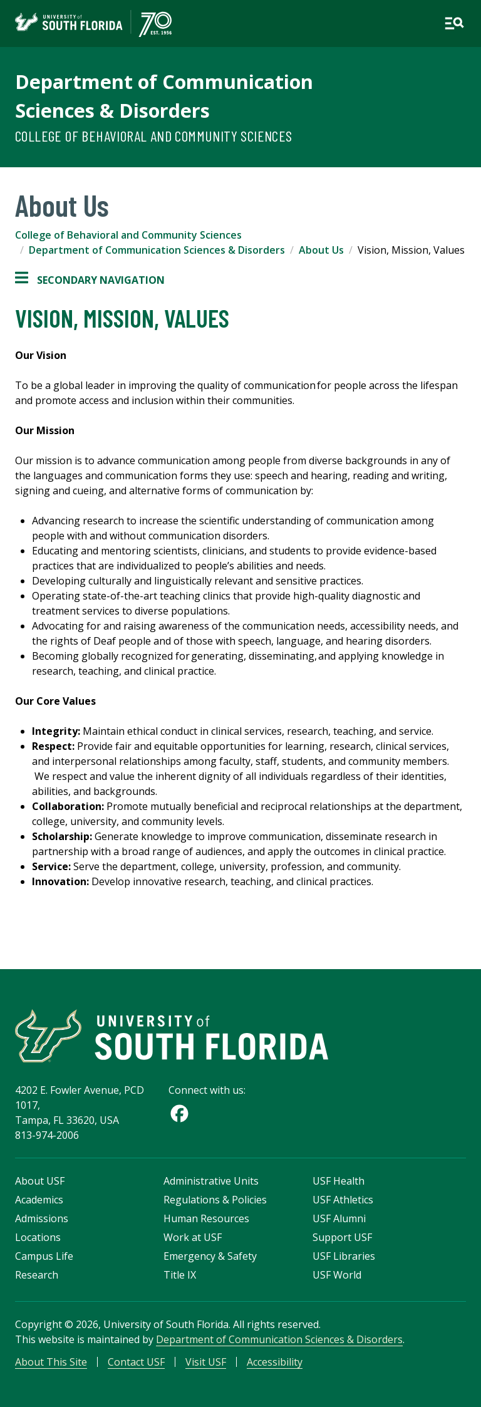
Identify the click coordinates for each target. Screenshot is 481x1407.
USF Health (339, 1181)
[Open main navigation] (454, 23)
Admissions (41, 1218)
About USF (40, 1181)
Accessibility (275, 1362)
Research (36, 1275)
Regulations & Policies (215, 1200)
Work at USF (192, 1237)
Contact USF (136, 1362)
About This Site (51, 1362)
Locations (38, 1237)
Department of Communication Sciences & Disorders (157, 250)
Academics (39, 1200)
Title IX (179, 1275)
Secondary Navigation (90, 280)
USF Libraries (344, 1256)
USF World (337, 1275)
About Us (321, 250)
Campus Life (44, 1256)
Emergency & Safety (210, 1256)
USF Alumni (339, 1218)
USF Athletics (343, 1200)
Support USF (342, 1237)
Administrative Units (211, 1181)
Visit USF (205, 1362)
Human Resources (206, 1218)
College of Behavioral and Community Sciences (153, 136)
